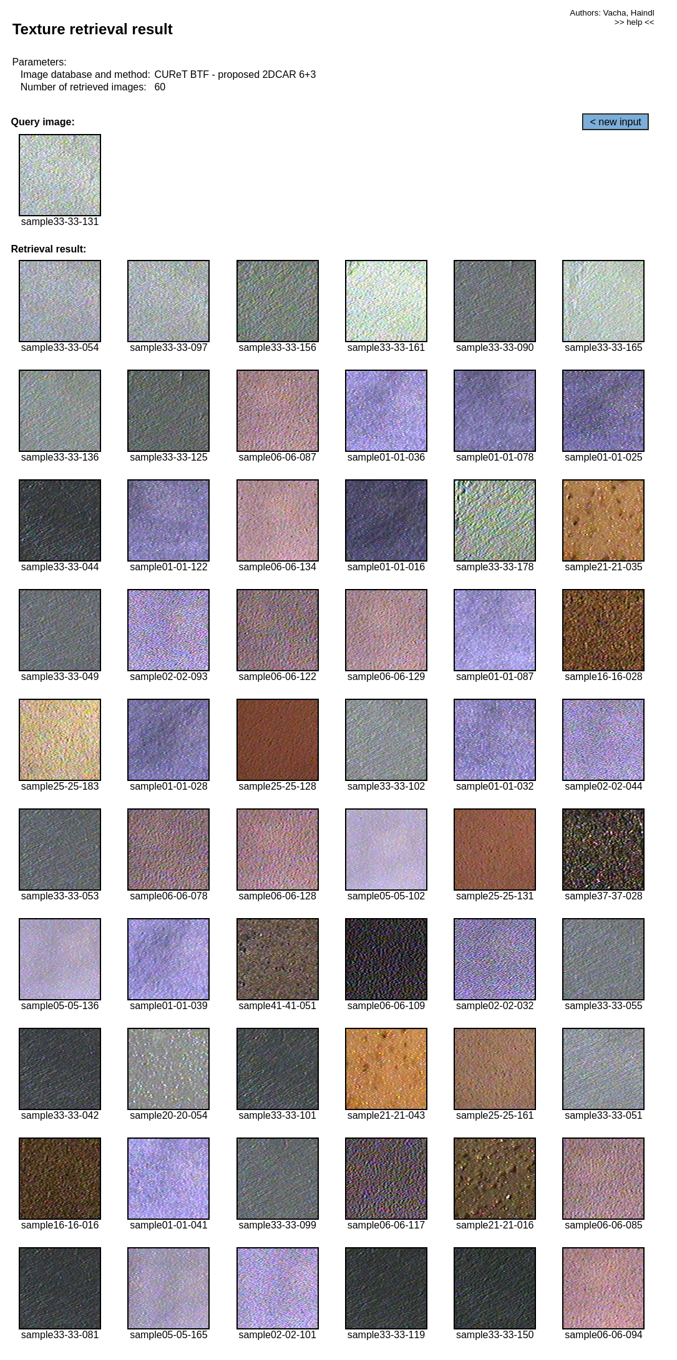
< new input (615, 122)
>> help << (635, 22)
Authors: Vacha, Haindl (612, 12)
